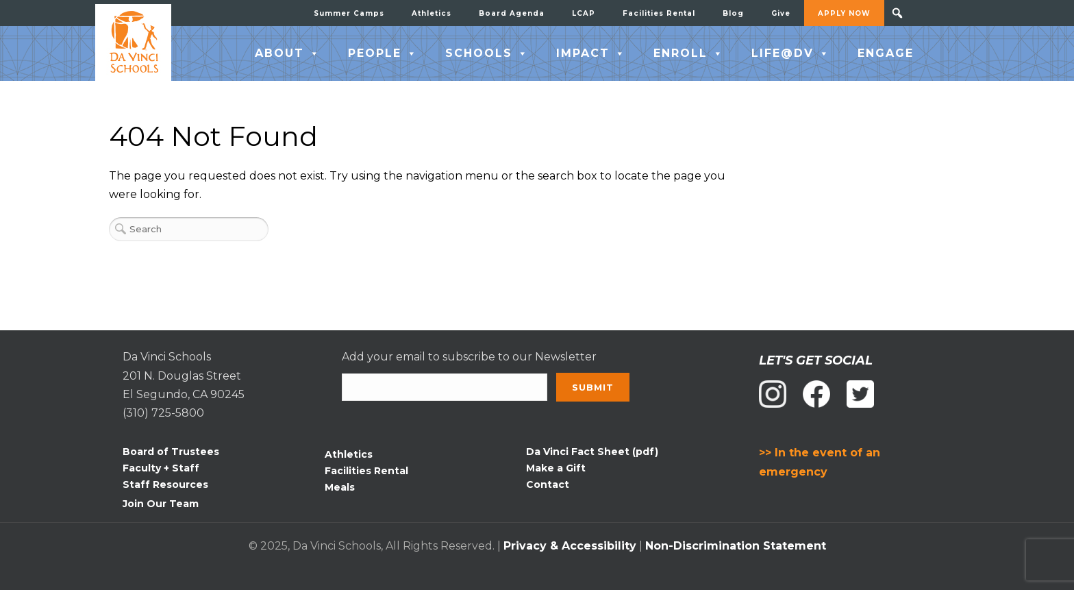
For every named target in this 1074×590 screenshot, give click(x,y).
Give (780, 13)
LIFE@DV (790, 53)
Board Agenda (512, 13)
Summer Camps (349, 13)
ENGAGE (886, 53)
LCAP (583, 13)
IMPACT (591, 53)
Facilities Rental (659, 13)
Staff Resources (165, 484)
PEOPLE (383, 53)
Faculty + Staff (161, 468)
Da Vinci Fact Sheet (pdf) (592, 451)
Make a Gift (556, 468)
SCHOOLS (487, 53)
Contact (547, 484)
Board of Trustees (171, 451)
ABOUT (288, 53)
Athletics (431, 13)
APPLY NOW (844, 13)
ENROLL (688, 53)
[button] (897, 13)
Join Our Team (161, 503)
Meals (340, 487)
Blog (733, 13)
